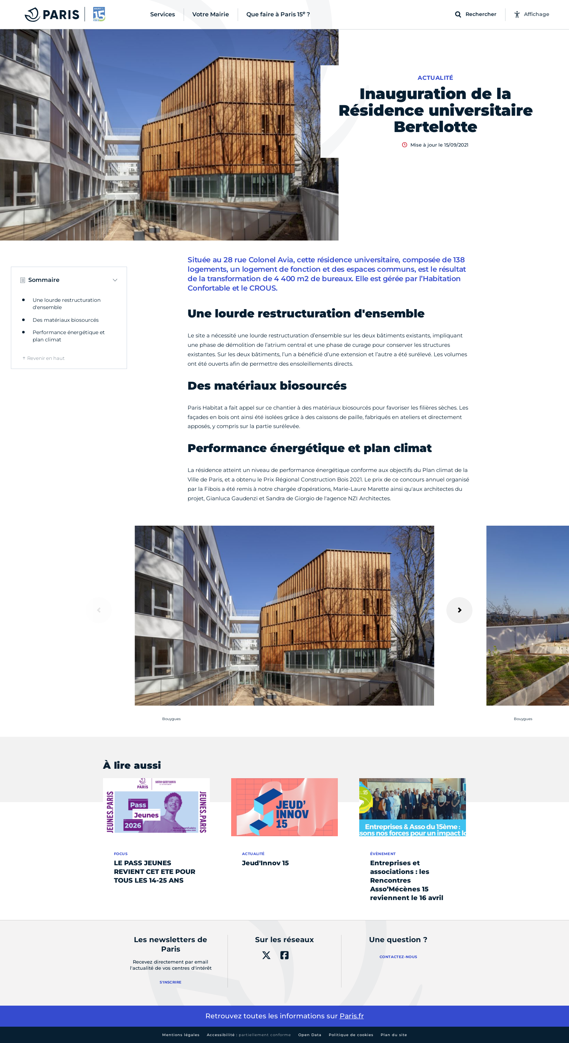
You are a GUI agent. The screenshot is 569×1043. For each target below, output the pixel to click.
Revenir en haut (46, 358)
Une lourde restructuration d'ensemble (67, 304)
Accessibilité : (249, 1034)
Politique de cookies (351, 1034)
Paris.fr (352, 1016)
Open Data (310, 1034)
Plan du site (394, 1034)
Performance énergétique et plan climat (69, 336)
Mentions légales (181, 1034)
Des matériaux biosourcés (66, 320)
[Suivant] (459, 610)
